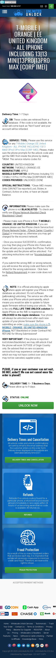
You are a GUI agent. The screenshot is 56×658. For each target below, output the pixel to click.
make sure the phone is (26, 327)
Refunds (28, 515)
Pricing (15, 633)
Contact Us (20, 627)
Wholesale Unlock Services (22, 623)
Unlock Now (28, 405)
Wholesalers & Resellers (31, 633)
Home (6, 623)
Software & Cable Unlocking (32, 636)
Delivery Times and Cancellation (28, 460)
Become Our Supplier (22, 630)
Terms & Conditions (35, 627)
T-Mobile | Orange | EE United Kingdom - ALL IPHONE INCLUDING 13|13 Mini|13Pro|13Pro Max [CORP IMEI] (24, 146)
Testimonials (41, 623)
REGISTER (38, 630)
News (15, 636)
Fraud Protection (28, 570)
